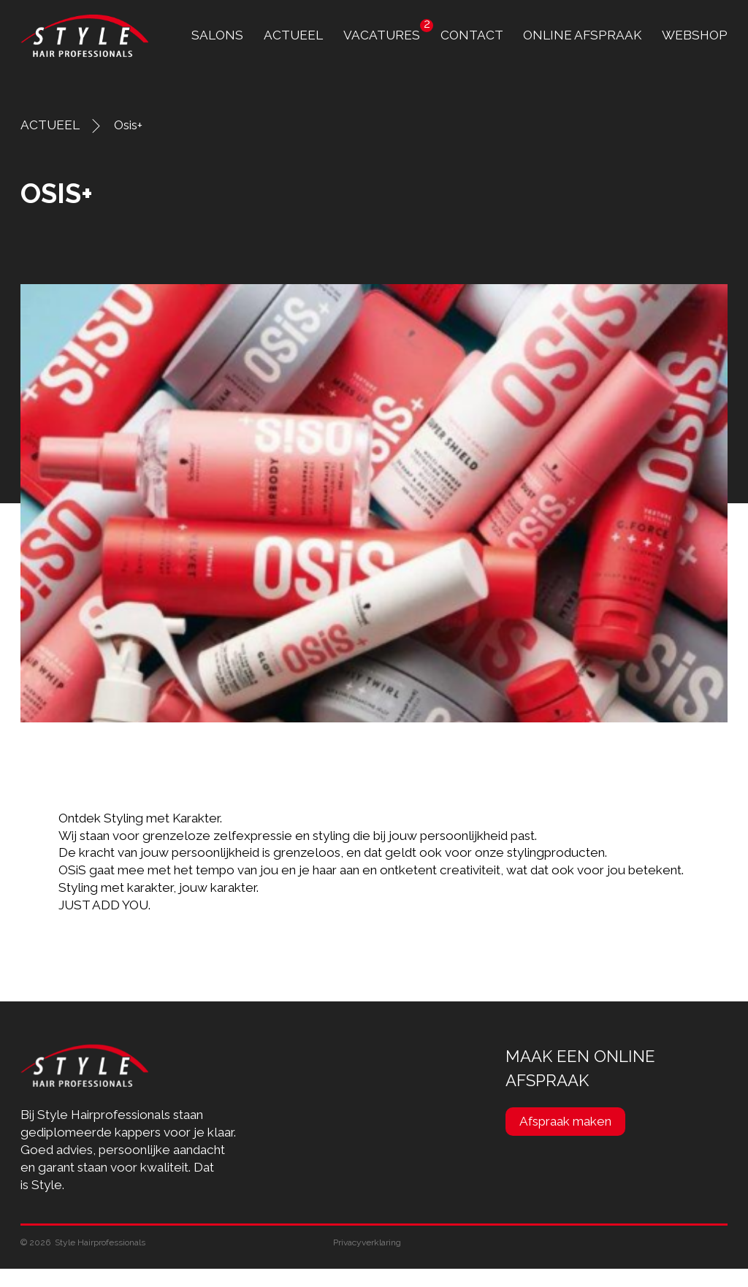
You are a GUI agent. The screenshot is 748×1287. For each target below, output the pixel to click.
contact (471, 35)
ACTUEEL (50, 125)
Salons (217, 35)
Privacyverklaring (367, 1242)
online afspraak (582, 35)
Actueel (293, 35)
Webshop (695, 35)
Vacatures (381, 35)
